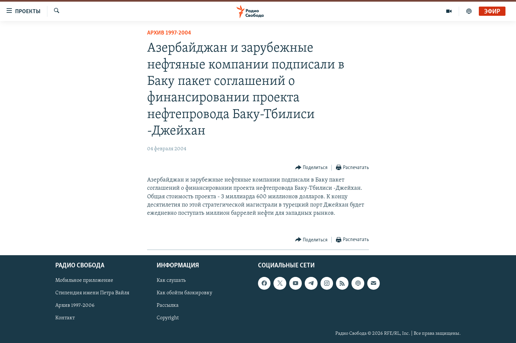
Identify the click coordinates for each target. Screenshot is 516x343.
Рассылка (168, 305)
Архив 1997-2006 (74, 305)
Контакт (65, 318)
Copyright (168, 318)
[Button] (311, 167)
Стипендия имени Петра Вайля (92, 293)
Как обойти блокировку (184, 293)
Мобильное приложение (84, 280)
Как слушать (171, 280)
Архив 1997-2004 (169, 33)
